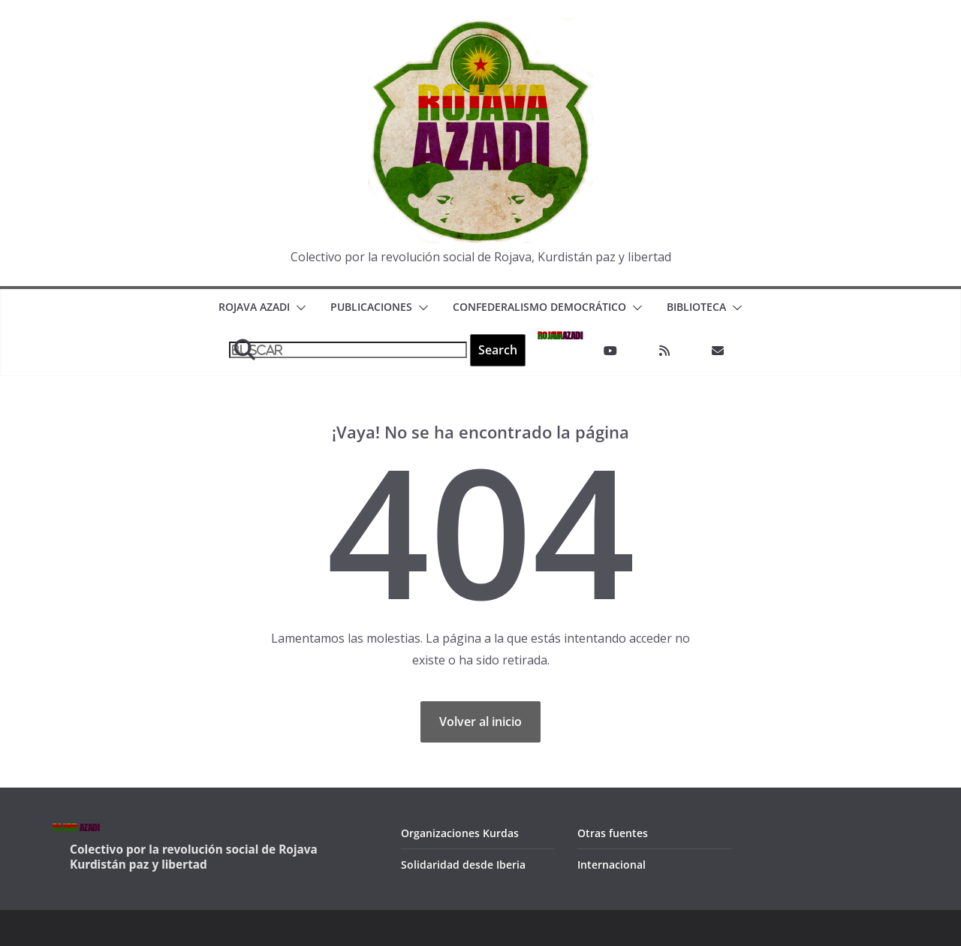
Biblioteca (696, 307)
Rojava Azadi (254, 307)
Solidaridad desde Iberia (463, 864)
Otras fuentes (612, 833)
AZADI (560, 334)
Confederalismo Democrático (539, 307)
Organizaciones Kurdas (460, 833)
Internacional (611, 864)
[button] (298, 308)
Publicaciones (371, 307)
